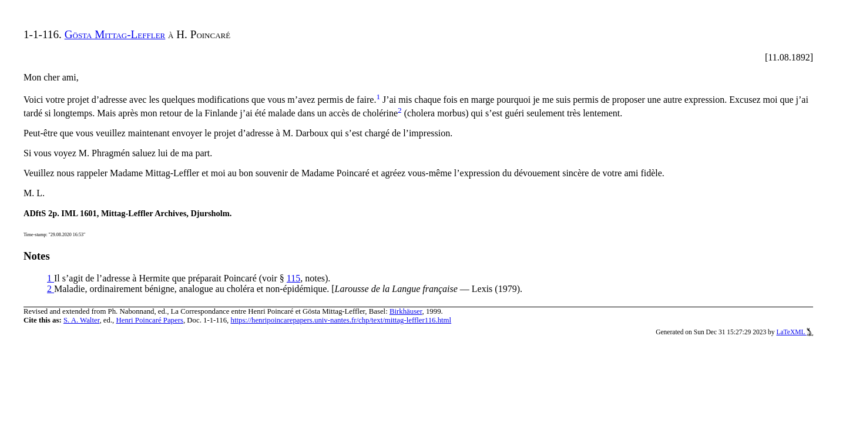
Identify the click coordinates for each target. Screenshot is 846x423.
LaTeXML (794, 331)
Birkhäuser (406, 311)
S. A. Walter (81, 320)
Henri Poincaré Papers (149, 320)
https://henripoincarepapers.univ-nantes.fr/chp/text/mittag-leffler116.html (340, 320)
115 (293, 278)
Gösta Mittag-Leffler (115, 34)
